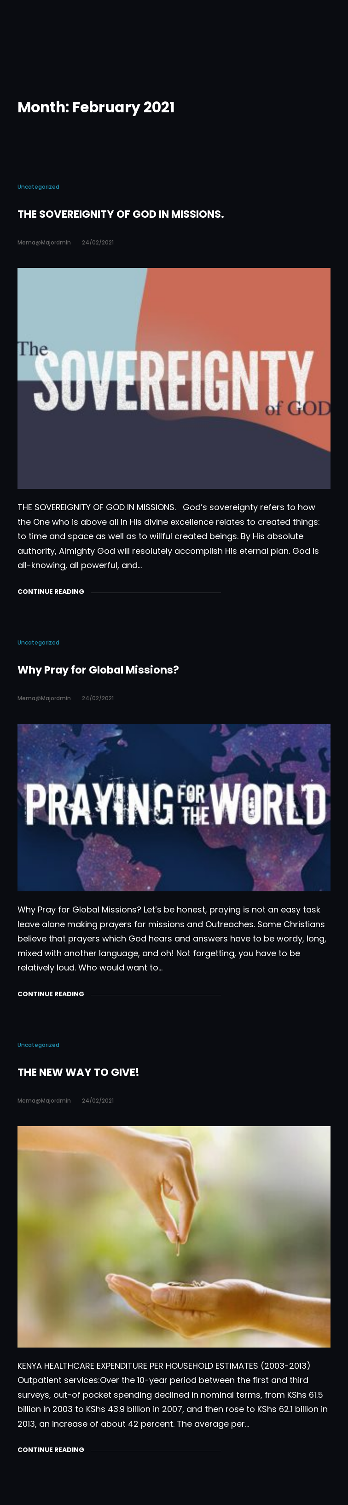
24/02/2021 (98, 242)
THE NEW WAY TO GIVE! (78, 1072)
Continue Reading (50, 591)
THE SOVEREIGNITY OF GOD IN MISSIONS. (120, 214)
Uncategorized (38, 187)
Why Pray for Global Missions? (98, 669)
